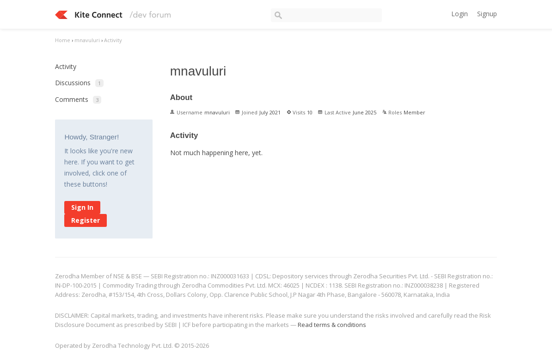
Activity (65, 66)
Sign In (82, 207)
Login (459, 13)
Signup (487, 13)
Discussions (79, 82)
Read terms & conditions (332, 324)
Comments (78, 99)
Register (85, 220)
